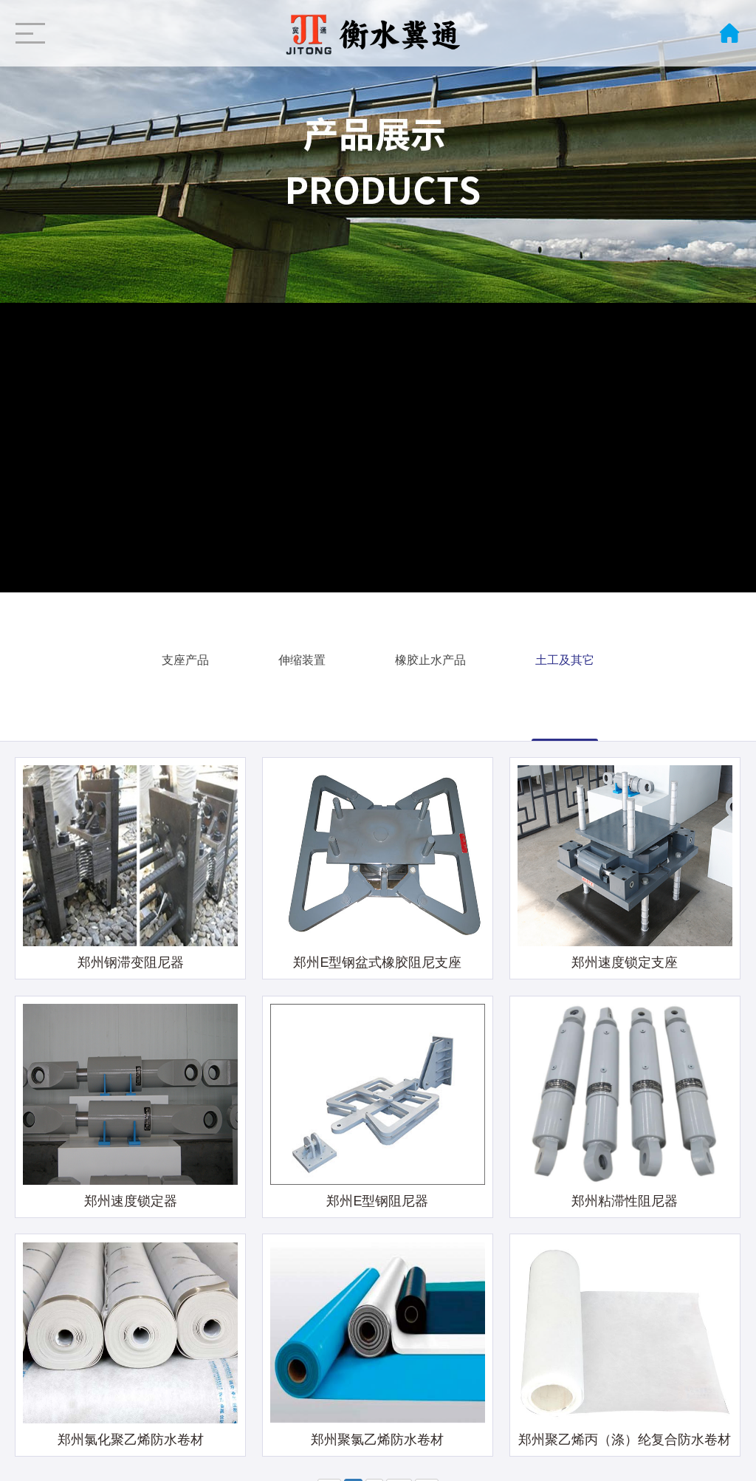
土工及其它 (564, 657)
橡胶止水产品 (430, 657)
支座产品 (185, 657)
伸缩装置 (302, 657)
